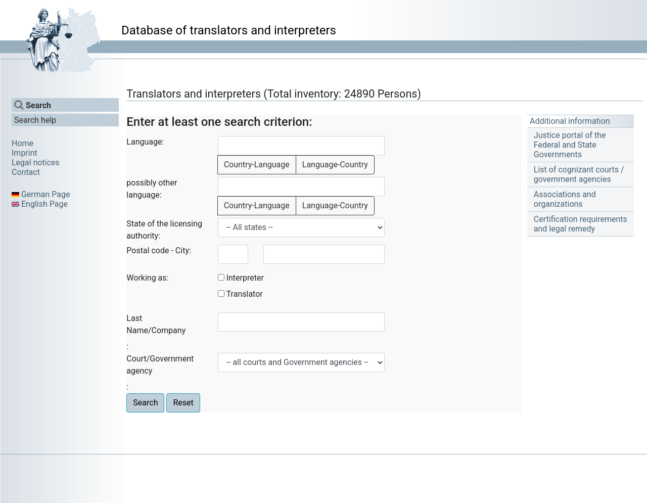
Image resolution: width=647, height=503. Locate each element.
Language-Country (335, 164)
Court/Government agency (160, 365)
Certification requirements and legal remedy (580, 224)
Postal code (147, 250)
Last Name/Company (156, 324)
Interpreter (245, 278)
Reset (183, 402)
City (182, 250)
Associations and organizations (565, 199)
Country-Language (257, 164)
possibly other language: (151, 189)
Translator (244, 294)
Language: (145, 142)
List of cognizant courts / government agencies (579, 174)
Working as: (147, 278)
